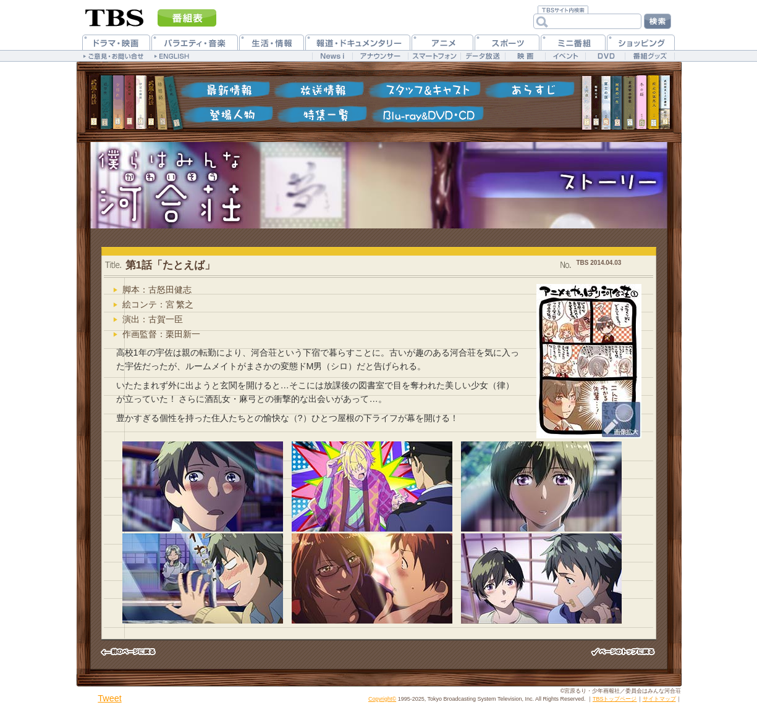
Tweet (109, 698)
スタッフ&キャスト (423, 89)
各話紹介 (528, 89)
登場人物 (228, 114)
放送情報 (318, 89)
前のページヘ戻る (135, 651)
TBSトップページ (615, 699)
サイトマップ (659, 699)
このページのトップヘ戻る (623, 651)
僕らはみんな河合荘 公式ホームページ (159, 185)
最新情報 (225, 89)
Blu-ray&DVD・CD (426, 114)
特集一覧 (321, 114)
